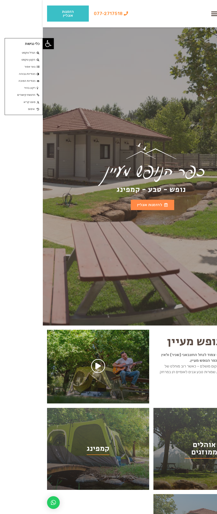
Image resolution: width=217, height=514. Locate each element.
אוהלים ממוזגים (162, 448)
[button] (171, 13)
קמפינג (55, 448)
